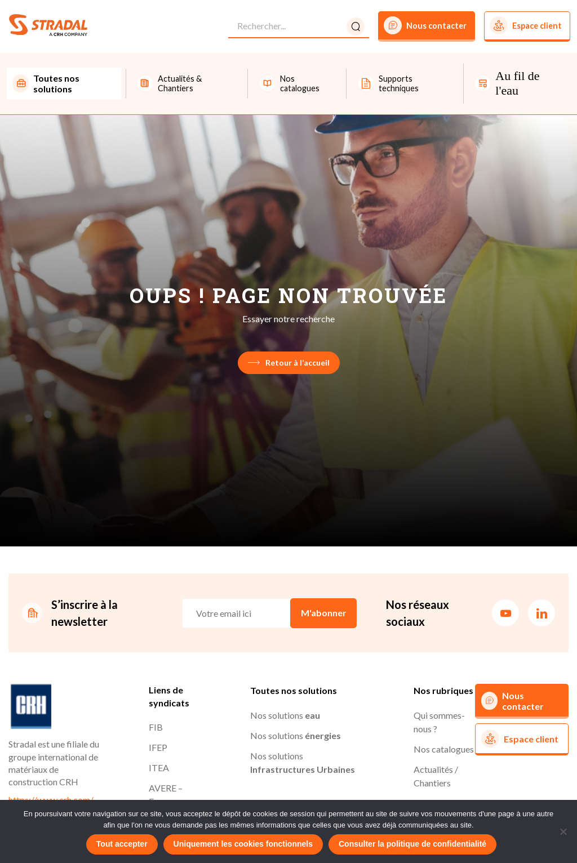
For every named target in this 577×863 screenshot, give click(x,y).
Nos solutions (285, 715)
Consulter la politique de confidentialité (412, 843)
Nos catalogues (444, 749)
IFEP (158, 747)
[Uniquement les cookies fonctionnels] (563, 831)
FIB (156, 727)
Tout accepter (122, 843)
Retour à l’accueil (289, 362)
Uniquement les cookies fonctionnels (243, 843)
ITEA (159, 767)
